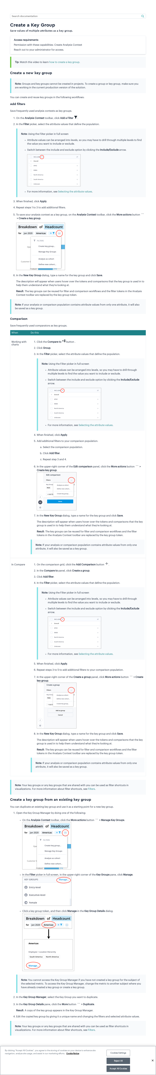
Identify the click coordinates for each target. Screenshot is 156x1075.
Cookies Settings (118, 1053)
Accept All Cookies (118, 1069)
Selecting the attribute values (75, 191)
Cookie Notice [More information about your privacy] (72, 1054)
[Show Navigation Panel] (4, 5)
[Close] (152, 1060)
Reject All (118, 1061)
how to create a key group (64, 62)
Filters (91, 789)
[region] (78, 1060)
